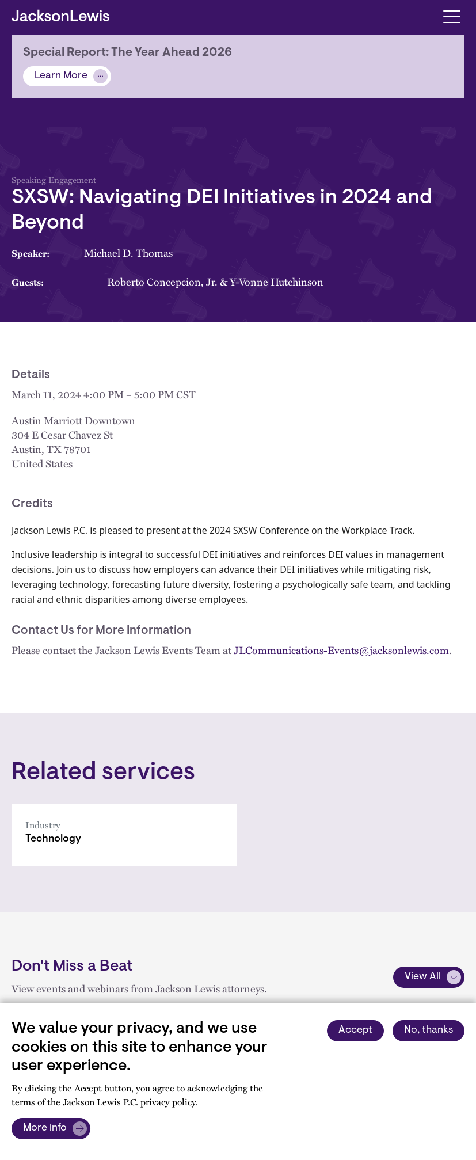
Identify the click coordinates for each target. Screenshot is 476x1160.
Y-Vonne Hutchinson (276, 281)
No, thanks (428, 1030)
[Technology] (124, 835)
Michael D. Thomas (128, 252)
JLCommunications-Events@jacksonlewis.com (341, 649)
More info (45, 1128)
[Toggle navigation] (451, 16)
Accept (355, 1030)
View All (423, 977)
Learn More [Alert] (61, 76)
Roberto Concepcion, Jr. (162, 281)
